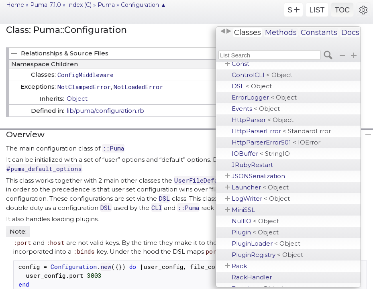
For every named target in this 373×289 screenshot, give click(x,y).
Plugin (255, 232)
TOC (342, 10)
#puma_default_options (44, 169)
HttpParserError (281, 131)
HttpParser (263, 120)
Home (15, 4)
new (105, 267)
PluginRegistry (267, 254)
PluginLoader (266, 243)
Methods (281, 32)
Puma (106, 4)
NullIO (255, 221)
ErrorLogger (264, 97)
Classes (247, 32)
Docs (350, 32)
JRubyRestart (252, 165)
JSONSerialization (258, 176)
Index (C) (79, 4)
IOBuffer (261, 153)
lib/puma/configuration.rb (105, 110)
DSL (252, 86)
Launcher (260, 187)
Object (77, 98)
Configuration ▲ (143, 4)
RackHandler (252, 277)
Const (240, 63)
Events (256, 108)
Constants (319, 32)
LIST (316, 10)
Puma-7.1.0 (45, 4)
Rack (239, 266)
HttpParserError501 (276, 142)
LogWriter (261, 198)
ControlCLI (262, 75)
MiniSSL (243, 210)
